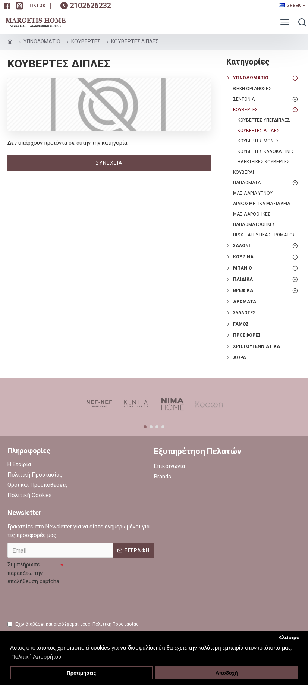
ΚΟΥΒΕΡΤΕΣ (85, 41)
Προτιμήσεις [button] (81, 673)
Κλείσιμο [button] (288, 637)
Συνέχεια (109, 163)
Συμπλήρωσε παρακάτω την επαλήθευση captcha (33, 573)
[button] (145, 426)
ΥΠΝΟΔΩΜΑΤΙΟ (41, 41)
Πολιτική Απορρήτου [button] (36, 656)
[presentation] (64, 602)
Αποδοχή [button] (227, 673)
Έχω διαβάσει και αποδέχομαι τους (73, 624)
